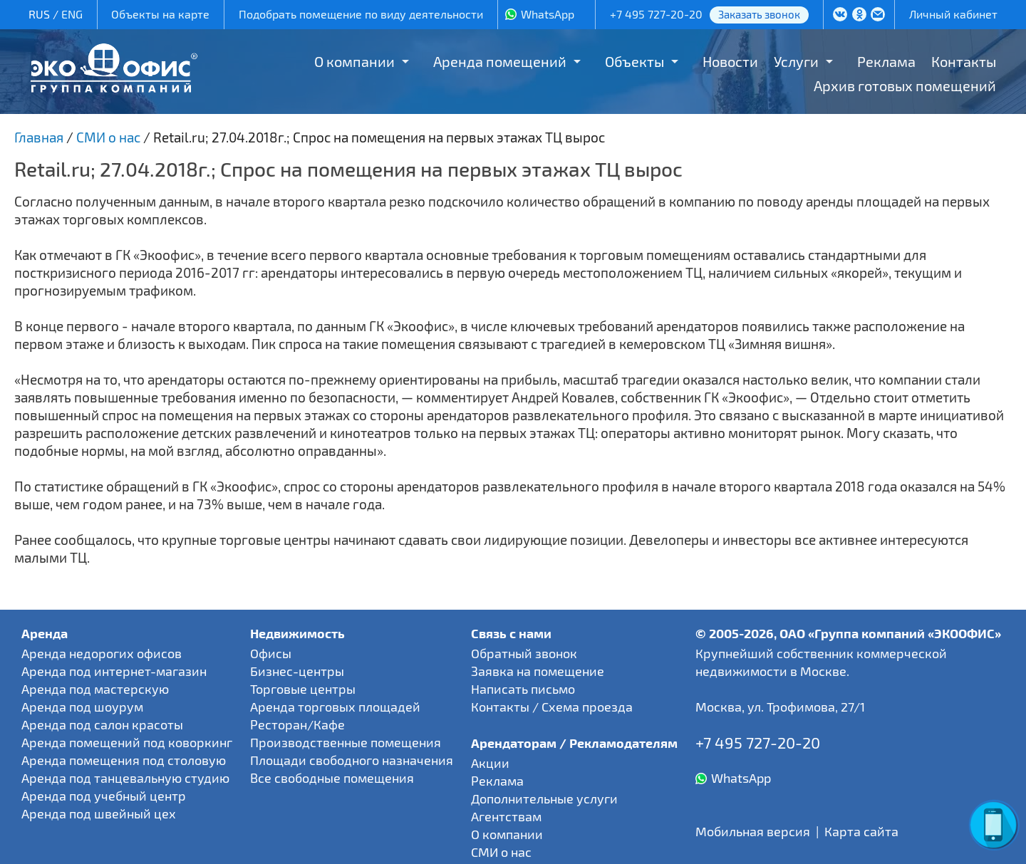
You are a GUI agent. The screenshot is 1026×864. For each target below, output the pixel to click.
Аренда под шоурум (82, 706)
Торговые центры (303, 689)
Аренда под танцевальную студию (125, 778)
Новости (730, 61)
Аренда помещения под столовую (123, 760)
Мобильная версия (752, 831)
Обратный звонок (524, 653)
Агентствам (506, 816)
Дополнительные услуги (544, 798)
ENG (72, 14)
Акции (490, 763)
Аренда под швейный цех (98, 813)
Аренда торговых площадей (335, 706)
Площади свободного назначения (351, 760)
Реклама (886, 61)
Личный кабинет (953, 14)
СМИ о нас (501, 852)
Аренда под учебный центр (103, 795)
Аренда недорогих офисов (101, 653)
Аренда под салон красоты (102, 724)
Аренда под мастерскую (95, 689)
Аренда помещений (499, 61)
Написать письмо (523, 689)
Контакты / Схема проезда (552, 706)
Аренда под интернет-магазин (114, 671)
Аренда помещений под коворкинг (126, 742)
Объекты (634, 61)
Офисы (270, 653)
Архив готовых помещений (905, 85)
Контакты (963, 61)
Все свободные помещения (332, 778)
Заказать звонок (759, 14)
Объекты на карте (160, 14)
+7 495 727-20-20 (656, 14)
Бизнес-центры (297, 671)
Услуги (796, 61)
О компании (354, 61)
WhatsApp (547, 14)
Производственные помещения (345, 742)
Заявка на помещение (537, 671)
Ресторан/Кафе (297, 724)
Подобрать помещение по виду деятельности (361, 14)
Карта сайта (861, 831)
